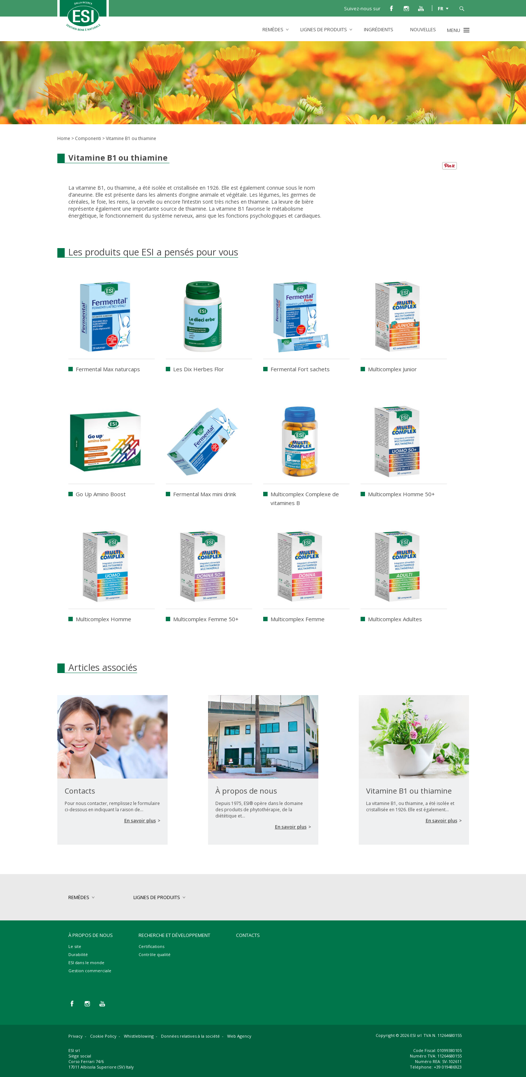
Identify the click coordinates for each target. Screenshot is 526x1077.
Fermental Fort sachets (300, 369)
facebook (391, 8)
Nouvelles (423, 29)
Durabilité (78, 954)
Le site (74, 946)
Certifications (151, 946)
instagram (406, 8)
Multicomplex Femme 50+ (206, 619)
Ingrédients (378, 29)
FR (440, 8)
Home (63, 138)
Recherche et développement (174, 935)
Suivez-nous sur (362, 8)
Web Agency (239, 1036)
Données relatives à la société (190, 1036)
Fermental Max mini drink (204, 494)
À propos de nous (90, 935)
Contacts (248, 935)
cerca (461, 8)
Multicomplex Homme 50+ (401, 494)
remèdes (272, 29)
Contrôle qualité (155, 954)
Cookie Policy (103, 1036)
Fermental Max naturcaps (108, 369)
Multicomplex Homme (103, 619)
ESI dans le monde (86, 962)
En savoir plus (140, 820)
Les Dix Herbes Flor (198, 369)
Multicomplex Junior (392, 369)
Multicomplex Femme (298, 619)
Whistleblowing (139, 1036)
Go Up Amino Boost (101, 494)
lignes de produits (323, 29)
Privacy (75, 1036)
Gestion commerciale (89, 970)
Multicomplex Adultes (395, 619)
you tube (421, 8)
